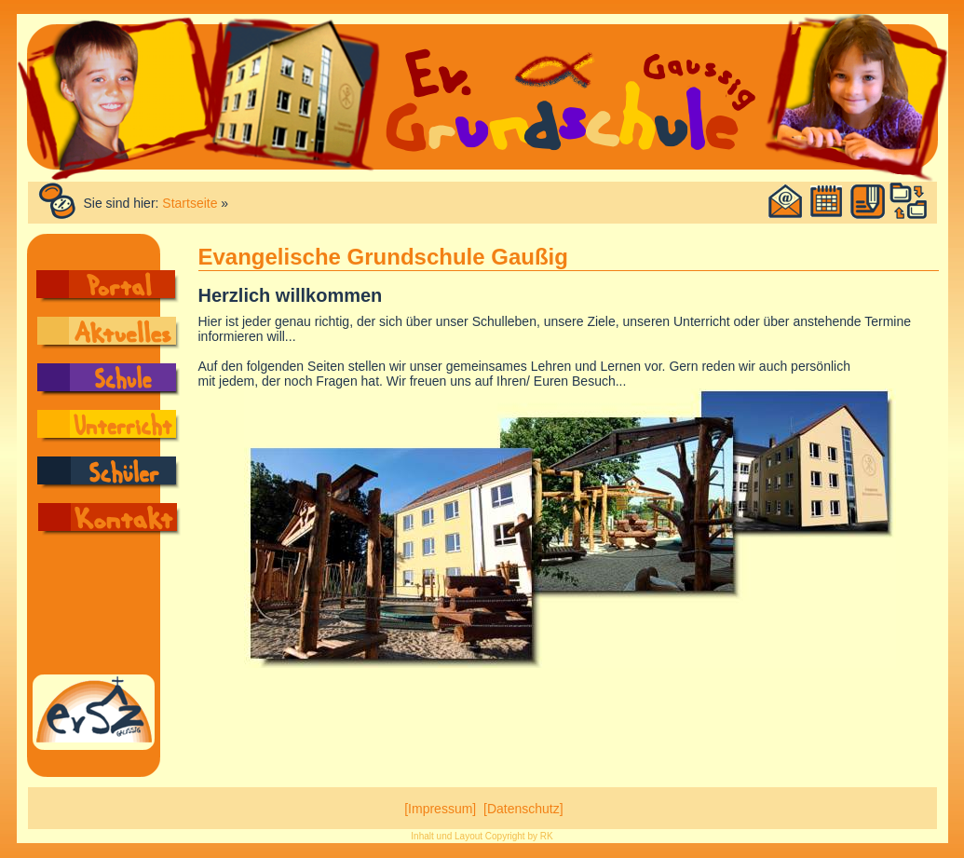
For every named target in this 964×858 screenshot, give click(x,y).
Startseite (189, 203)
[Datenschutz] (523, 808)
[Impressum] (440, 808)
